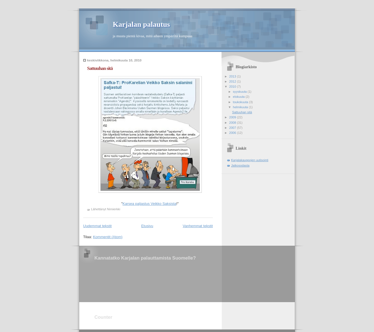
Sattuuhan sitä (100, 68)
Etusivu (147, 226)
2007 (233, 127)
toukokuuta (241, 102)
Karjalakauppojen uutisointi (249, 160)
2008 (233, 122)
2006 (233, 132)
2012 (233, 81)
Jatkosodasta (240, 165)
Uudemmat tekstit (97, 226)
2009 (233, 117)
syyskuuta (240, 91)
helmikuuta (241, 107)
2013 (233, 76)
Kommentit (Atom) (108, 237)
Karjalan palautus (141, 24)
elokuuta (239, 96)
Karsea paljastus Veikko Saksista (149, 204)
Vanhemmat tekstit (198, 226)
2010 (233, 86)
